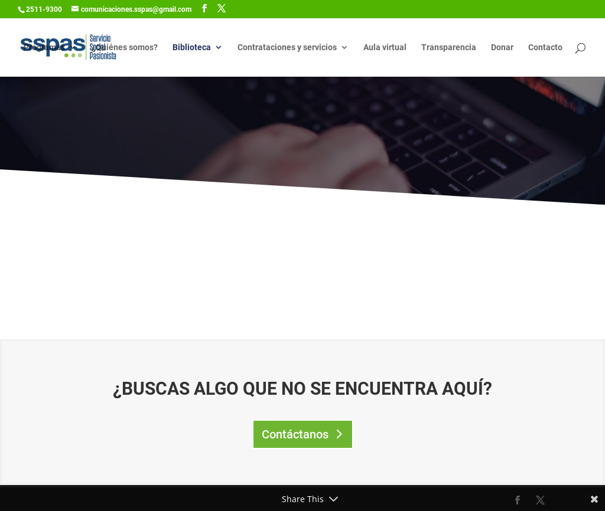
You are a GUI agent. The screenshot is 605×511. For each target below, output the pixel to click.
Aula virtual (384, 47)
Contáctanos (295, 434)
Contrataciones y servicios (287, 47)
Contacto (545, 47)
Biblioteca (192, 47)
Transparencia (448, 47)
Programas (44, 47)
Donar (502, 47)
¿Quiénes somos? (125, 47)
